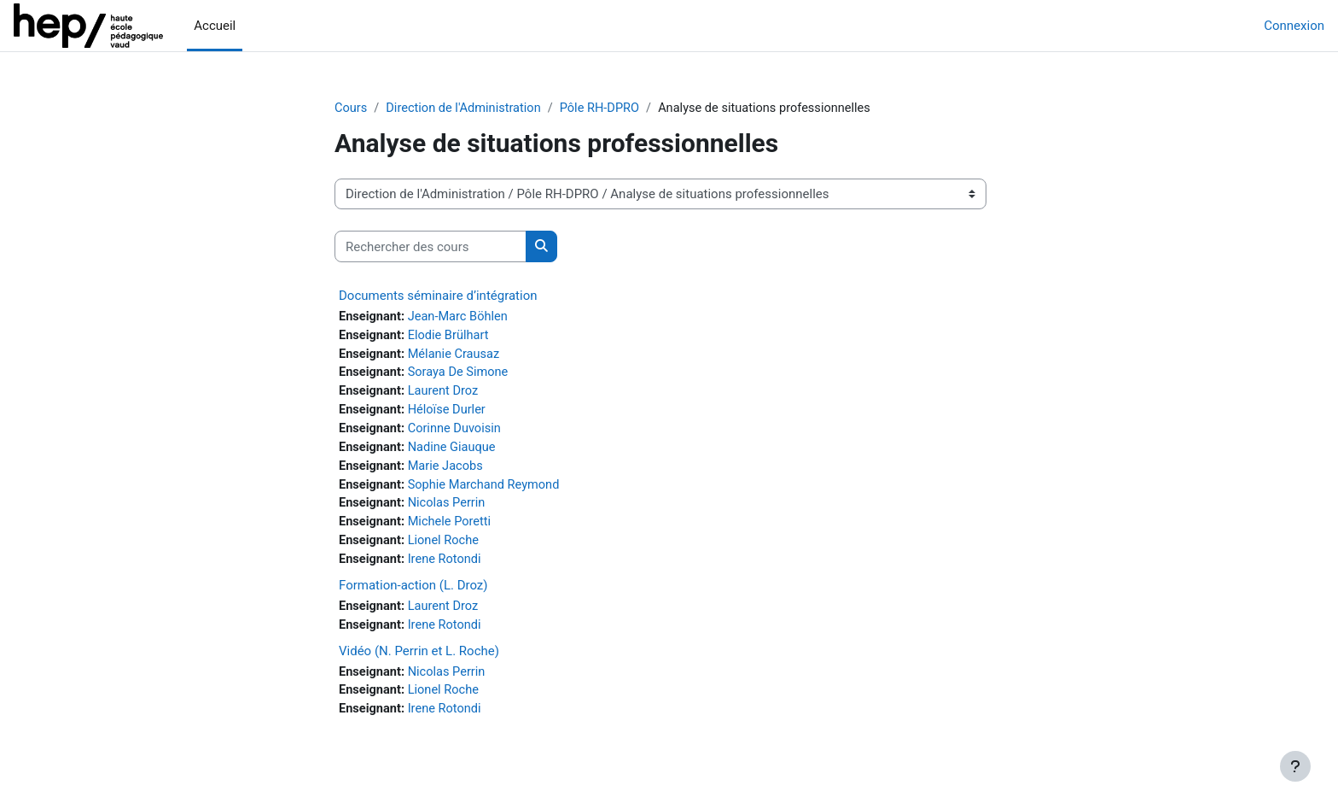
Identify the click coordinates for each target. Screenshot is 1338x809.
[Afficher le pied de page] (1295, 766)
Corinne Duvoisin (457, 433)
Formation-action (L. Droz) (413, 593)
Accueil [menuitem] (215, 25)
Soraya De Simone (461, 375)
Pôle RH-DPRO (607, 108)
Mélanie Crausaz (457, 356)
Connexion (1294, 25)
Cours (351, 108)
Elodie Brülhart (451, 336)
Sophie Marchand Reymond (488, 490)
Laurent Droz (446, 394)
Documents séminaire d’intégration (438, 296)
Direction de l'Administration (467, 108)
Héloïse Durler (450, 413)
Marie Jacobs (448, 471)
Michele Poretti (452, 528)
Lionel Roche (446, 548)
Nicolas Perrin (449, 510)
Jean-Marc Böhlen (461, 317)
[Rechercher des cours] (430, 247)
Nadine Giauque (455, 452)
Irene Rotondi (447, 567)
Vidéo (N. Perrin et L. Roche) (419, 660)
